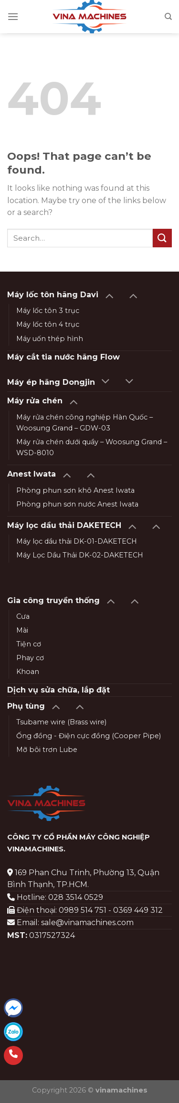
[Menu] (13, 16)
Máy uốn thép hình (49, 338)
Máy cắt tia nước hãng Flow (63, 356)
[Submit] (162, 238)
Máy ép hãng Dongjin (51, 382)
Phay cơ (30, 658)
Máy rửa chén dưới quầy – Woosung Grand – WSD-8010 (91, 447)
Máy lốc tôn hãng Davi (52, 294)
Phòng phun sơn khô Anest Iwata (75, 490)
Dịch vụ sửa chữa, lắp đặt (58, 689)
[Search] (168, 17)
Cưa (23, 616)
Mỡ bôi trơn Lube (46, 749)
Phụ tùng (26, 706)
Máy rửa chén (35, 400)
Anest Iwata (31, 473)
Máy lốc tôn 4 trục (47, 324)
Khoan (27, 671)
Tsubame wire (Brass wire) (61, 722)
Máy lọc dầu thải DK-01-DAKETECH (76, 541)
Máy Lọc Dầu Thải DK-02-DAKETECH (79, 555)
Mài (22, 630)
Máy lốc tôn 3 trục (47, 310)
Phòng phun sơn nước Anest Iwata (77, 504)
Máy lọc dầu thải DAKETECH (64, 525)
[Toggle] (109, 295)
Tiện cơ (28, 644)
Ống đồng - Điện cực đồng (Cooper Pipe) (88, 736)
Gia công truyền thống (53, 600)
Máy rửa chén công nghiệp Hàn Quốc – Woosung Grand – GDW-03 (84, 422)
